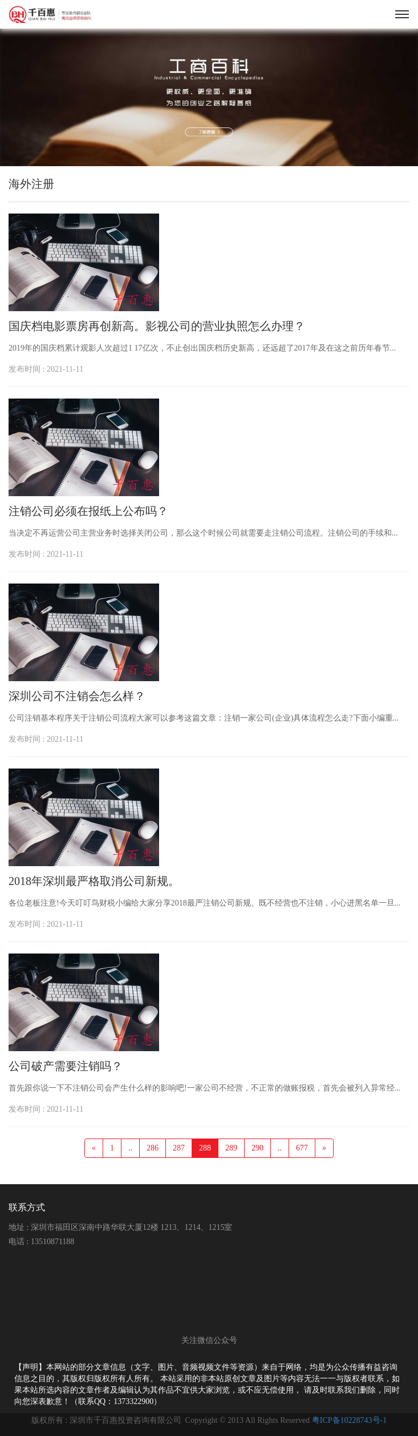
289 (231, 1148)
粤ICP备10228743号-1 (349, 1420)
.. (130, 1148)
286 (153, 1148)
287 (179, 1148)
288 (205, 1148)
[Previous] (93, 1148)
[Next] (324, 1148)
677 (302, 1148)
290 (257, 1148)
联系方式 (27, 1207)
